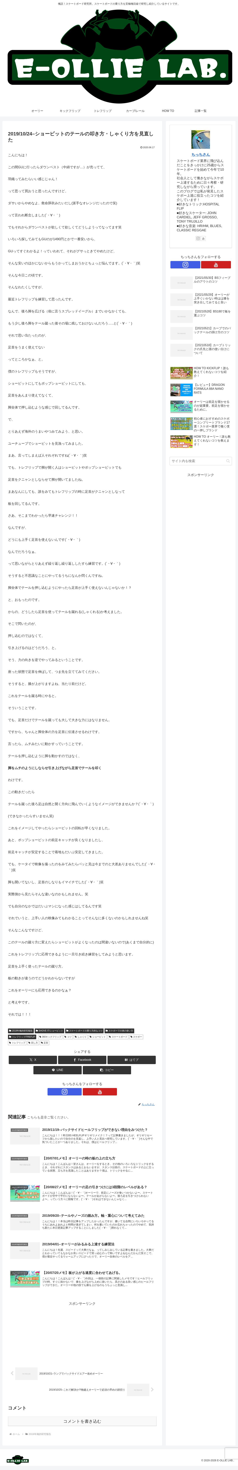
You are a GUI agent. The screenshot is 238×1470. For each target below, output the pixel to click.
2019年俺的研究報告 (21, 1030)
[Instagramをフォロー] (78, 1091)
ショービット (98, 1037)
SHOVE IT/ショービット (49, 1030)
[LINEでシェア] (57, 1070)
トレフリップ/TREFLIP (22, 1037)
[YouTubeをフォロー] (86, 1091)
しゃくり (81, 1037)
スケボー (136, 1037)
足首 (44, 1042)
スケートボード (118, 1037)
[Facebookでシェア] (82, 1060)
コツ (68, 1037)
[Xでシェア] (33, 1060)
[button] (107, 1070)
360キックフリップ (50, 1037)
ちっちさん (200, 154)
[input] (200, 461)
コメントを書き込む (82, 1425)
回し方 (33, 1042)
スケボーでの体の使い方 (119, 1030)
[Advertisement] (82, 1337)
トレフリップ (17, 1042)
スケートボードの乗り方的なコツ (84, 1030)
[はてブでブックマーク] (131, 1060)
